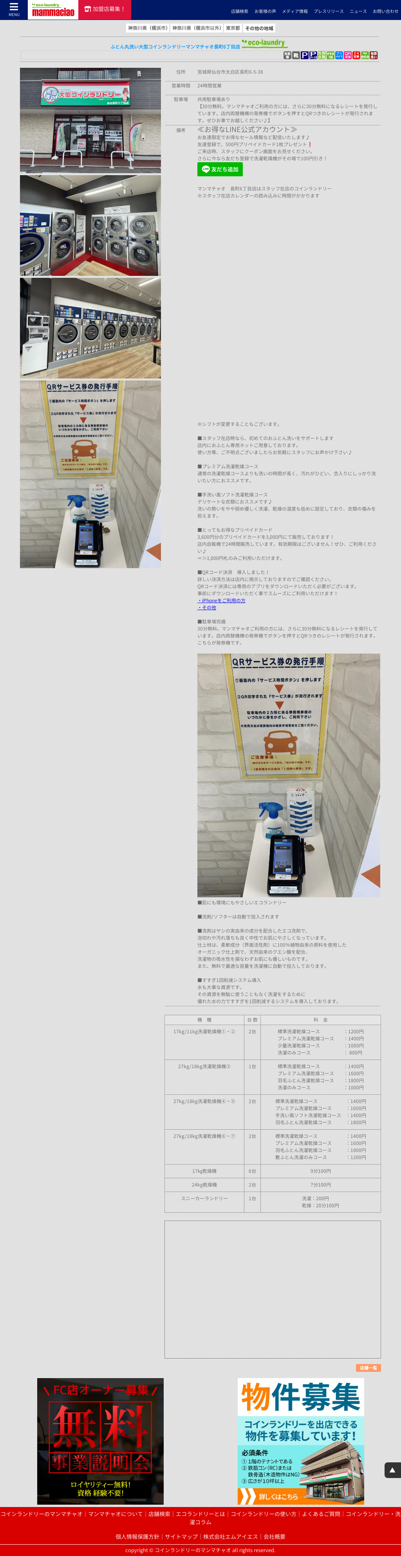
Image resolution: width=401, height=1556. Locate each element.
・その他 (206, 607)
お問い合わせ (386, 11)
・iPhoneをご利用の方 (221, 600)
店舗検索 (239, 11)
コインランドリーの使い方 (263, 1514)
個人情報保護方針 (137, 1537)
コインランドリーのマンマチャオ (41, 1514)
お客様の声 (265, 11)
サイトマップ (181, 1537)
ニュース (358, 11)
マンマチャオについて (115, 1514)
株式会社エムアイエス (230, 1537)
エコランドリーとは (200, 1514)
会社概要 (274, 1537)
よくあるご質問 (321, 1514)
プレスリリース (329, 11)
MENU (14, 9)
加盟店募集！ (105, 9)
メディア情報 (295, 11)
